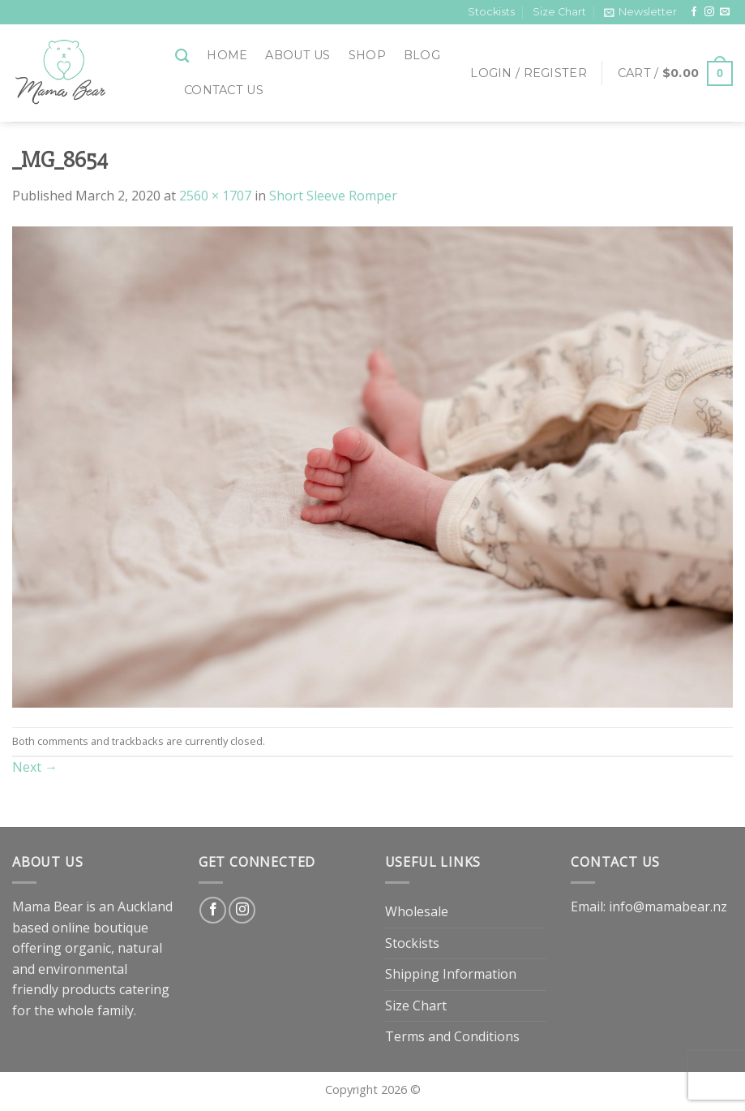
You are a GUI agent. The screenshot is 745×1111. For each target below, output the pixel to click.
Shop (367, 55)
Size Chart (559, 12)
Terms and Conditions (452, 1036)
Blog (422, 55)
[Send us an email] (725, 12)
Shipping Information (450, 974)
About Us (297, 55)
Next (35, 767)
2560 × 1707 (215, 196)
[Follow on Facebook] (694, 12)
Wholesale (416, 911)
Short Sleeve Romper (333, 196)
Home (227, 55)
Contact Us (223, 90)
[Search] (182, 56)
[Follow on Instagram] (709, 12)
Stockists (491, 12)
